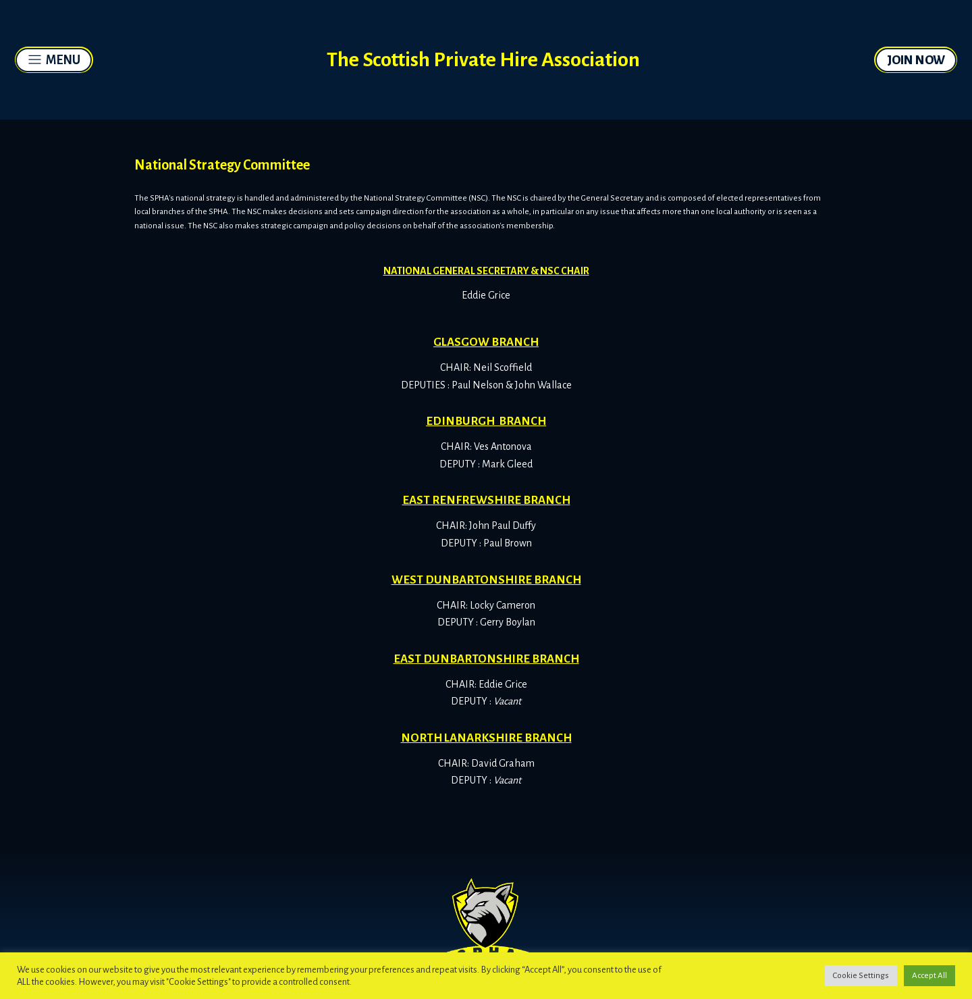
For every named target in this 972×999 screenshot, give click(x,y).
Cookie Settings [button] (861, 975)
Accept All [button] (929, 975)
